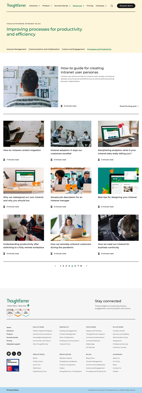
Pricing (90, 6)
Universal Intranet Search (95, 337)
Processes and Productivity (99, 49)
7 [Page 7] (78, 266)
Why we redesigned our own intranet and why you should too (23, 199)
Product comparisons (67, 365)
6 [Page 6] (75, 266)
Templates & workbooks (68, 361)
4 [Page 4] (69, 266)
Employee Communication (69, 341)
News (115, 365)
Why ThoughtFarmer (40, 344)
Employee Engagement (68, 331)
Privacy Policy (13, 390)
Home (9, 327)
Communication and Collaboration (44, 49)
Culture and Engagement (73, 49)
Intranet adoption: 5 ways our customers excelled (66, 152)
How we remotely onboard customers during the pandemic (71, 246)
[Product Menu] (47, 6)
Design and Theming (93, 331)
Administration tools (120, 337)
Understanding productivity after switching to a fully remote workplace (23, 246)
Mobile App (90, 344)
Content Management (68, 334)
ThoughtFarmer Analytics (95, 334)
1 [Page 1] (60, 266)
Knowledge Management (42, 337)
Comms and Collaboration (95, 365)
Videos (62, 368)
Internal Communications (42, 334)
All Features (90, 347)
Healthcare (37, 368)
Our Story (116, 361)
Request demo (126, 6)
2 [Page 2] (63, 266)
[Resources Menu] (78, 6)
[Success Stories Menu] (62, 6)
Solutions (10, 331)
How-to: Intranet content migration (22, 150)
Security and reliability (121, 334)
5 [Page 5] (72, 266)
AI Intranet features (93, 341)
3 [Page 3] (66, 266)
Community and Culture (42, 341)
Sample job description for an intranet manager (66, 199)
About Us (116, 358)
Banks (35, 358)
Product (10, 334)
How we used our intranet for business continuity (113, 246)
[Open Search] (112, 6)
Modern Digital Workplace (42, 331)
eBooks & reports (66, 358)
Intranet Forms (65, 344)
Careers (115, 371)
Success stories (12, 337)
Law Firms (36, 365)
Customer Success (119, 347)
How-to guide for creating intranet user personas (82, 70)
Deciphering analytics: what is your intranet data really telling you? (117, 152)
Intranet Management (16, 49)
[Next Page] (86, 265)
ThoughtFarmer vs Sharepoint (71, 371)
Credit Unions (38, 361)
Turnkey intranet (119, 331)
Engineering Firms (40, 371)
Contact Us (117, 368)
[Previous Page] (55, 265)
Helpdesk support (13, 344)
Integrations (117, 341)
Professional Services (120, 344)
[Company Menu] (101, 6)
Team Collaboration (67, 337)
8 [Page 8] (81, 266)
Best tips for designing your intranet (117, 197)
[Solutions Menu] (34, 6)
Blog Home (90, 358)
